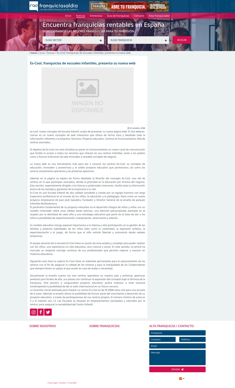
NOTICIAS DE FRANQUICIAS (108, 351)
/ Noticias (50, 52)
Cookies (62, 383)
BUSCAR (181, 40)
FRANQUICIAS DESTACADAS (108, 345)
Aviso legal (52, 383)
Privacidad (72, 383)
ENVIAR (177, 369)
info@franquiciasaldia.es (155, 378)
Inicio (42, 52)
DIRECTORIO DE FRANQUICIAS (110, 338)
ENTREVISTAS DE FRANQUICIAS (110, 358)
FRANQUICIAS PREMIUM (106, 331)
